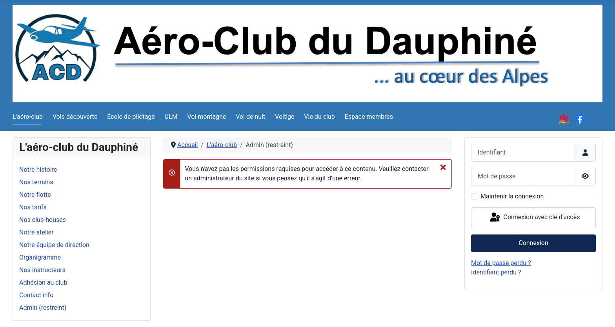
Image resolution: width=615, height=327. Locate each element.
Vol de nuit (250, 116)
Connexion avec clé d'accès (534, 217)
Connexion (533, 243)
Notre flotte (35, 194)
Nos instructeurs (42, 270)
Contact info (36, 295)
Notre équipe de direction (54, 245)
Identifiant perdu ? (496, 272)
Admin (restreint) (42, 307)
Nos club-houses (42, 219)
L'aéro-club (28, 116)
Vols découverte (75, 116)
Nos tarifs (33, 207)
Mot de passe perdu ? (501, 263)
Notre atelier (36, 232)
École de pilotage (131, 116)
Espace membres (369, 116)
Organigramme (40, 257)
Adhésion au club (43, 282)
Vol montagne (206, 116)
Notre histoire (38, 169)
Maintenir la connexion (512, 196)
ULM (171, 116)
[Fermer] (443, 167)
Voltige (284, 116)
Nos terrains (36, 182)
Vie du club (319, 116)
